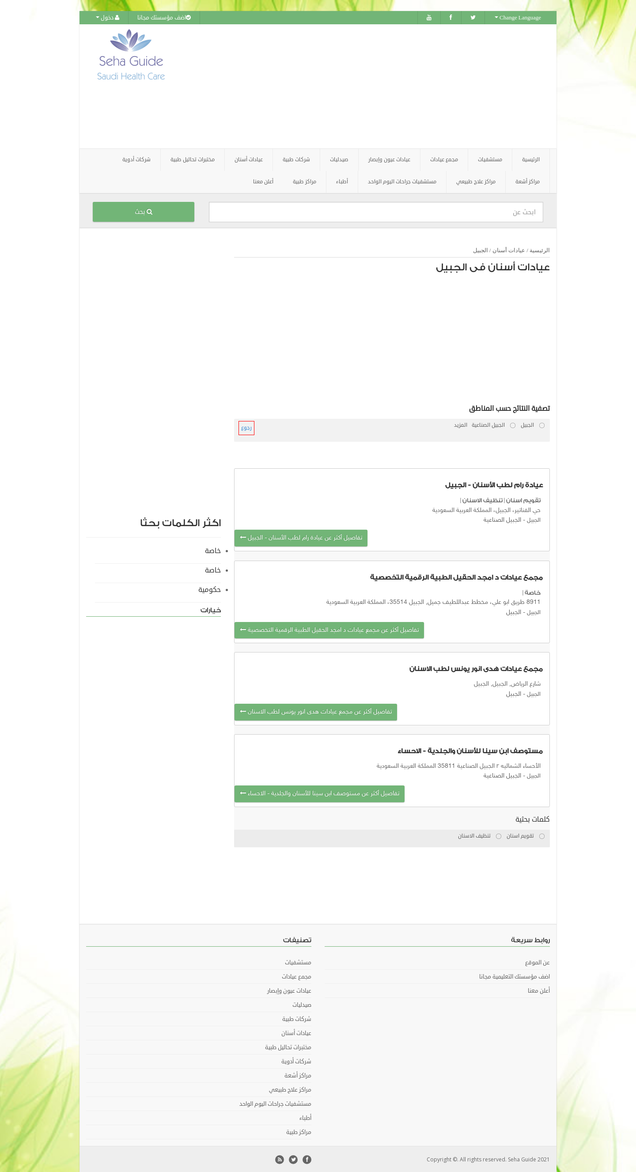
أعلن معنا (263, 181)
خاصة (533, 592)
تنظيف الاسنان (482, 500)
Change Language (518, 18)
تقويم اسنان (523, 500)
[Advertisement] (367, 86)
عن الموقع (537, 962)
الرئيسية (531, 159)
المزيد (460, 425)
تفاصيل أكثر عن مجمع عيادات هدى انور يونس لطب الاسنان (316, 711)
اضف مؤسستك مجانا (164, 18)
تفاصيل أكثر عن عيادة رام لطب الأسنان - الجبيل (301, 537)
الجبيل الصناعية (502, 519)
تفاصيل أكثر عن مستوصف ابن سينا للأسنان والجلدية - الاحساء (319, 793)
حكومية (209, 589)
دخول (107, 18)
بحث (143, 211)
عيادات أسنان (508, 250)
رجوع (246, 427)
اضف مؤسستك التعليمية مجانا (514, 976)
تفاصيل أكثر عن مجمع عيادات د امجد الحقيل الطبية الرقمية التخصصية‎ (329, 629)
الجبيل (480, 250)
